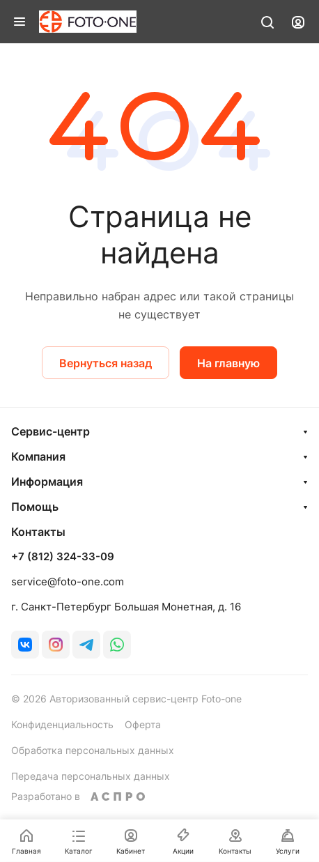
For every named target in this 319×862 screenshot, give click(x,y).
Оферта (143, 724)
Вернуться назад (105, 363)
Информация (47, 481)
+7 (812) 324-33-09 (62, 557)
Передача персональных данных (90, 776)
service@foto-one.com (67, 581)
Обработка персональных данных (92, 750)
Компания (38, 456)
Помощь (35, 507)
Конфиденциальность (62, 724)
